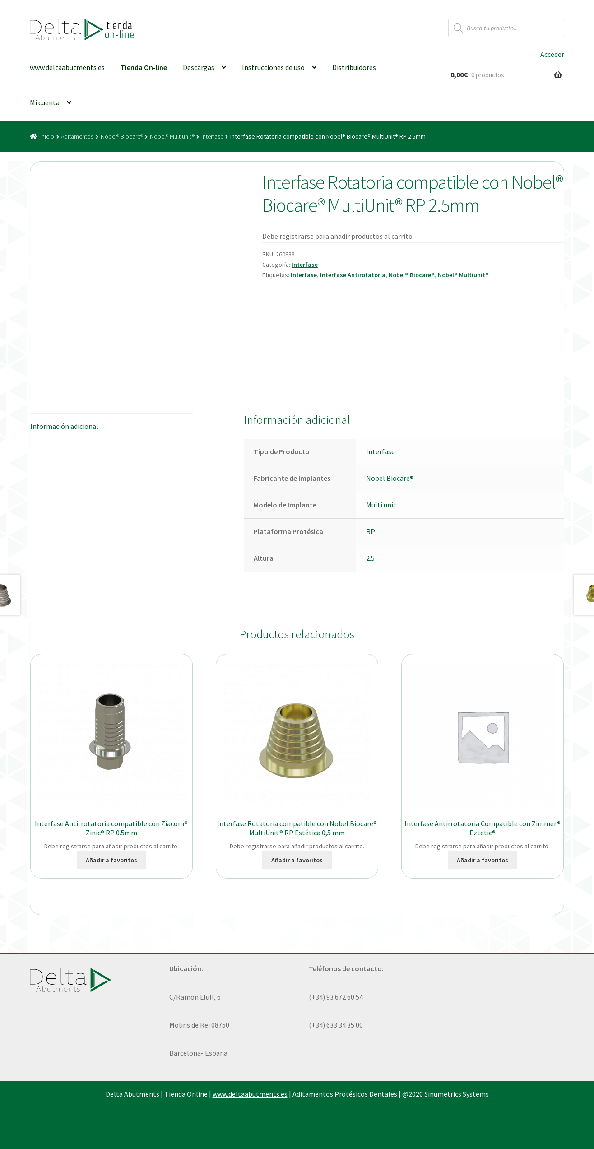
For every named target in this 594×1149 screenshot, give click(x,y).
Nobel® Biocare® (122, 136)
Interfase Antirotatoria (352, 275)
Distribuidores (354, 67)
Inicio (47, 136)
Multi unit (381, 504)
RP (370, 531)
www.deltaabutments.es (67, 67)
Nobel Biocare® (389, 478)
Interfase (212, 136)
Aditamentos (77, 136)
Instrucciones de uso (273, 67)
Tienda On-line (144, 67)
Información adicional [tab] (64, 426)
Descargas (198, 67)
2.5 (370, 558)
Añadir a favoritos (111, 860)
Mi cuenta (45, 102)
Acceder (552, 54)
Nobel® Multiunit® (172, 136)
